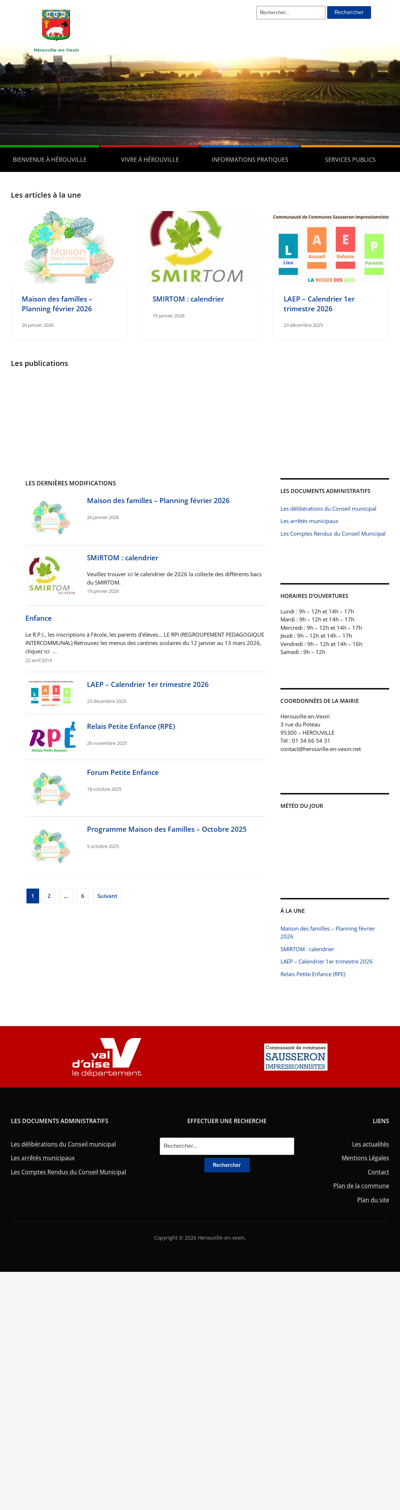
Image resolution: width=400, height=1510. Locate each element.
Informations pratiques (250, 160)
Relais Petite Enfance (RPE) (131, 726)
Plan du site (373, 1200)
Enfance (38, 618)
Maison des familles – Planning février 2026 (57, 303)
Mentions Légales (365, 1158)
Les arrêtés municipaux (309, 520)
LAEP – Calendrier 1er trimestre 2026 (319, 303)
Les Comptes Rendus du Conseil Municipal (333, 533)
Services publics (350, 160)
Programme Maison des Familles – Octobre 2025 (167, 829)
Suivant (107, 895)
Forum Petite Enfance (123, 772)
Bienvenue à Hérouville (50, 160)
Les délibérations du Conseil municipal (328, 508)
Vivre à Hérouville (150, 160)
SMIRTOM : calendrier (188, 298)
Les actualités (370, 1144)
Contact (378, 1172)
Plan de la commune (361, 1186)
